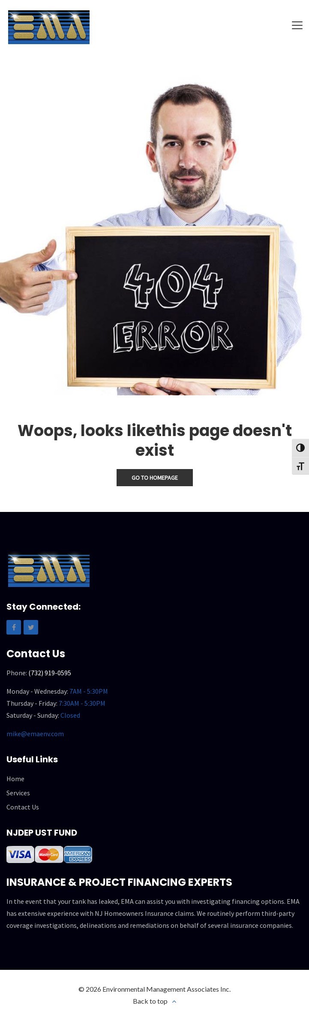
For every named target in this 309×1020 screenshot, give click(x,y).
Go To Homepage (155, 477)
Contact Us (22, 807)
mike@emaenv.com (35, 733)
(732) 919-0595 (49, 672)
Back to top (150, 1001)
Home (15, 778)
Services (18, 792)
